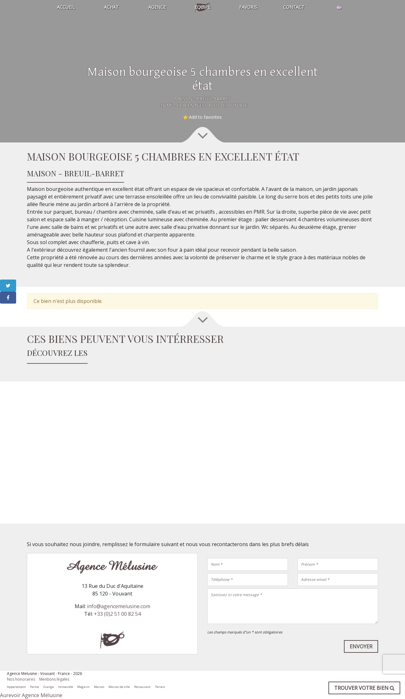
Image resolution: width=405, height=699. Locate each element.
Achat (111, 7)
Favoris (248, 7)
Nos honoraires (21, 679)
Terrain (160, 687)
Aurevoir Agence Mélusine (31, 695)
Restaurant (142, 687)
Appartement (16, 687)
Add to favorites (205, 117)
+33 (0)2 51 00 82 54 (117, 613)
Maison (99, 687)
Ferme (34, 687)
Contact (293, 7)
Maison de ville (119, 687)
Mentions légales (54, 679)
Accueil (66, 7)
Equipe (202, 7)
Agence (157, 7)
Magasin (83, 687)
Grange (48, 687)
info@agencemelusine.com (118, 606)
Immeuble (65, 687)
